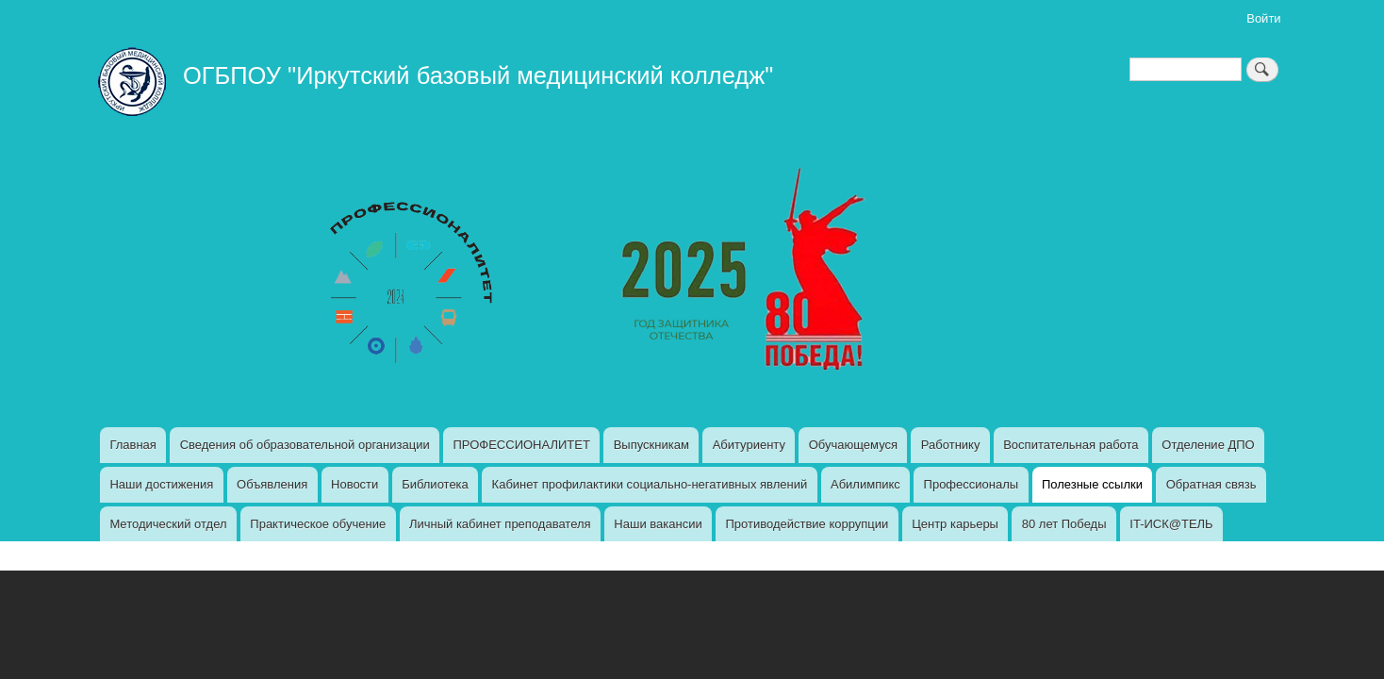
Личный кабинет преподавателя (500, 524)
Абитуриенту (749, 445)
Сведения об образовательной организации (305, 445)
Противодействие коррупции (806, 524)
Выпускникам (651, 445)
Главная (132, 445)
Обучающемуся (853, 445)
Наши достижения (161, 484)
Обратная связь (1211, 484)
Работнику (950, 445)
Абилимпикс (865, 484)
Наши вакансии (657, 524)
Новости (354, 484)
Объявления (272, 484)
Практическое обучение (318, 524)
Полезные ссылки (1092, 484)
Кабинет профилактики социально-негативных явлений (650, 484)
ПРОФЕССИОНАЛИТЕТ (521, 445)
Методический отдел (167, 524)
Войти (1263, 18)
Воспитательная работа (1070, 445)
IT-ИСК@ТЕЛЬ (1170, 524)
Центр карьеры (955, 524)
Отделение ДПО (1208, 445)
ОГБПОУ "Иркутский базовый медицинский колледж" (478, 75)
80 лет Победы (1064, 524)
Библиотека (435, 484)
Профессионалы (971, 484)
